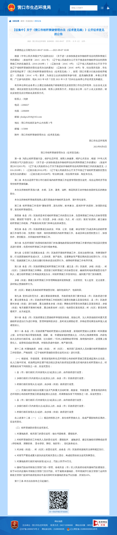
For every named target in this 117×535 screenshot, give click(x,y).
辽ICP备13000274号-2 (29, 529)
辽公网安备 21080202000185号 (83, 529)
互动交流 (29, 21)
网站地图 (58, 521)
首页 (22, 21)
